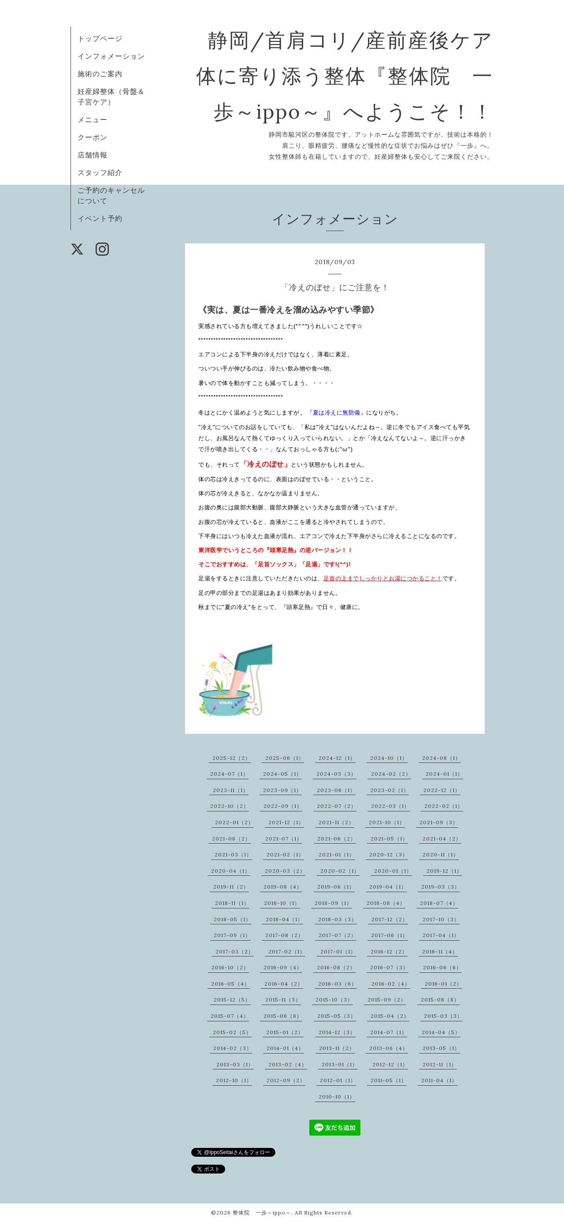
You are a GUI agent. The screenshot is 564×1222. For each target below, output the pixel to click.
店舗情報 (93, 154)
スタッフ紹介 (100, 172)
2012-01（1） (338, 1080)
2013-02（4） (287, 1064)
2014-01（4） (285, 1048)
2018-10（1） (282, 903)
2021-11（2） (336, 822)
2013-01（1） (340, 1064)
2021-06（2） (336, 838)
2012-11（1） (440, 1064)
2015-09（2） (386, 999)
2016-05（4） (230, 983)
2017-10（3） (441, 919)
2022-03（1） (390, 806)
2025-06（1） (284, 758)
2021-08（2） (231, 838)
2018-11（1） (232, 903)
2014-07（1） (388, 1032)
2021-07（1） (283, 838)
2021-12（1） (286, 822)
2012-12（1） (390, 1064)
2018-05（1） (232, 919)
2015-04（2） (390, 1016)
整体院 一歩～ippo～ (262, 1212)
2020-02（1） (340, 870)
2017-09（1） (232, 935)
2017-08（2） (284, 935)
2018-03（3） (337, 919)
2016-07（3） (389, 967)
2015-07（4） (230, 1016)
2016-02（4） (390, 983)
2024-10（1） (389, 758)
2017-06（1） (389, 935)
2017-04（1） (441, 935)
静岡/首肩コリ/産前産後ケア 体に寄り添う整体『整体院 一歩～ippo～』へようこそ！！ (366, 75)
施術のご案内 (100, 73)
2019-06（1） (336, 886)
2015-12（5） (232, 999)
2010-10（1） (337, 1096)
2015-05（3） (336, 1016)
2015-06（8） (282, 1016)
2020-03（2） (285, 870)
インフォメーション (111, 56)
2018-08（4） (386, 903)
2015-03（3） (443, 1016)
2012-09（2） (286, 1080)
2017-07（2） (337, 935)
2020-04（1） (230, 870)
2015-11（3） (283, 999)
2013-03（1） (235, 1064)
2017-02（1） (286, 951)
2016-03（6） (337, 983)
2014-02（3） (232, 1048)
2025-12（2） (231, 758)
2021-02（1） (285, 854)
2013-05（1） (441, 1048)
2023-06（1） (336, 790)
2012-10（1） (234, 1080)
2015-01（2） (285, 1032)
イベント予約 (100, 218)
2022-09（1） (282, 806)
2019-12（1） (444, 870)
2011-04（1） (439, 1080)
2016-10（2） (230, 967)
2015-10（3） (334, 999)
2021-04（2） (442, 838)
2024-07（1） (229, 773)
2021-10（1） (387, 822)
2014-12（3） (337, 1032)
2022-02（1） (443, 806)
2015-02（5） (232, 1032)
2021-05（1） (389, 838)
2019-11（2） (231, 886)
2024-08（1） (441, 758)
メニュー (93, 119)
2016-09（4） (282, 967)
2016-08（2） (336, 967)
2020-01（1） (393, 870)
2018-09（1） (333, 903)
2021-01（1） (337, 854)
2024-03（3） (336, 773)
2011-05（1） (389, 1080)
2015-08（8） (440, 999)
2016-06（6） (442, 967)
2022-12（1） (441, 790)
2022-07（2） (336, 806)
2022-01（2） (234, 822)
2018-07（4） (439, 903)
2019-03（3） (440, 886)
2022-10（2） (229, 806)
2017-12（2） (389, 919)
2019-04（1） (388, 886)
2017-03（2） (234, 951)
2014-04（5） (441, 1032)
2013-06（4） (388, 1048)
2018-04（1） (284, 919)
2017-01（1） (338, 951)
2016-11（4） (440, 951)
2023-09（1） (282, 790)
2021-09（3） (438, 822)
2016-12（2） (389, 951)
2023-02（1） (389, 790)
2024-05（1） (282, 773)
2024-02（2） (391, 773)
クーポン (93, 137)
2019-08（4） (282, 886)
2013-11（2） (337, 1048)
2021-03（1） (233, 854)
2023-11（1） (231, 790)
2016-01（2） (443, 983)
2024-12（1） (337, 758)
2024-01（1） (444, 773)
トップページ (100, 38)
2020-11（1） (441, 854)
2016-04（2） (283, 983)
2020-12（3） (388, 854)
